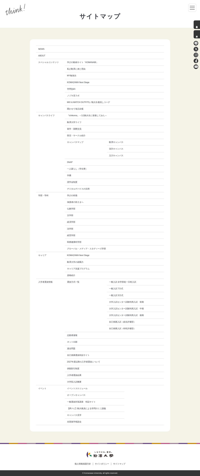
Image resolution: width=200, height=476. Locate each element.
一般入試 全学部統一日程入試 (122, 282)
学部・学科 (43, 195)
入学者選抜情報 (197, 24)
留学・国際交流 (74, 129)
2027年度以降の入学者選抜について (83, 362)
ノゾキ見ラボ (73, 96)
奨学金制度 (72, 182)
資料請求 (197, 34)
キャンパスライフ (46, 115)
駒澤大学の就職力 (75, 262)
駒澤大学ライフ (74, 122)
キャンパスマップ (75, 142)
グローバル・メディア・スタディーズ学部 (86, 249)
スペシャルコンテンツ (48, 62)
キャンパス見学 (74, 415)
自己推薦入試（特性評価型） (122, 328)
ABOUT (41, 56)
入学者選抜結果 (74, 375)
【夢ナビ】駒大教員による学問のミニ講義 (86, 408)
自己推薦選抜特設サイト (78, 355)
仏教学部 (71, 209)
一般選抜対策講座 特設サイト (81, 402)
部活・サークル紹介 (76, 135)
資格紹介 (71, 275)
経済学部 (71, 222)
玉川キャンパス (116, 155)
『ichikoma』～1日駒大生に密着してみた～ (87, 115)
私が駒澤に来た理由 (76, 69)
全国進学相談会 (74, 422)
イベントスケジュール (77, 388)
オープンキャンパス (76, 395)
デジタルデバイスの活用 (78, 189)
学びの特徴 (72, 195)
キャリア (42, 255)
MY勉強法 (71, 75)
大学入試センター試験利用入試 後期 (126, 315)
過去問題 (71, 348)
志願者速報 (72, 335)
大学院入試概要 (74, 382)
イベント (42, 388)
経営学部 (71, 235)
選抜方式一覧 (73, 282)
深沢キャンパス (116, 149)
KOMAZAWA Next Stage (78, 82)
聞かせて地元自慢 (75, 109)
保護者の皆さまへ (75, 202)
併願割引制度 (73, 368)
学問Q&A (71, 89)
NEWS (41, 49)
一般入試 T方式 (116, 288)
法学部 (70, 229)
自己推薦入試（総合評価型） (122, 322)
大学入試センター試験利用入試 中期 (126, 309)
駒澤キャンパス (116, 142)
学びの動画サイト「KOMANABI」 (82, 62)
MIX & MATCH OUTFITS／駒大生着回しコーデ (88, 102)
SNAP (70, 162)
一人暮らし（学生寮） (77, 169)
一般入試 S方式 (116, 295)
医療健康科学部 (74, 242)
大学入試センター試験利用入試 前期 (126, 302)
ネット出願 (72, 342)
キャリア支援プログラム (78, 269)
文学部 (70, 215)
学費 (69, 175)
